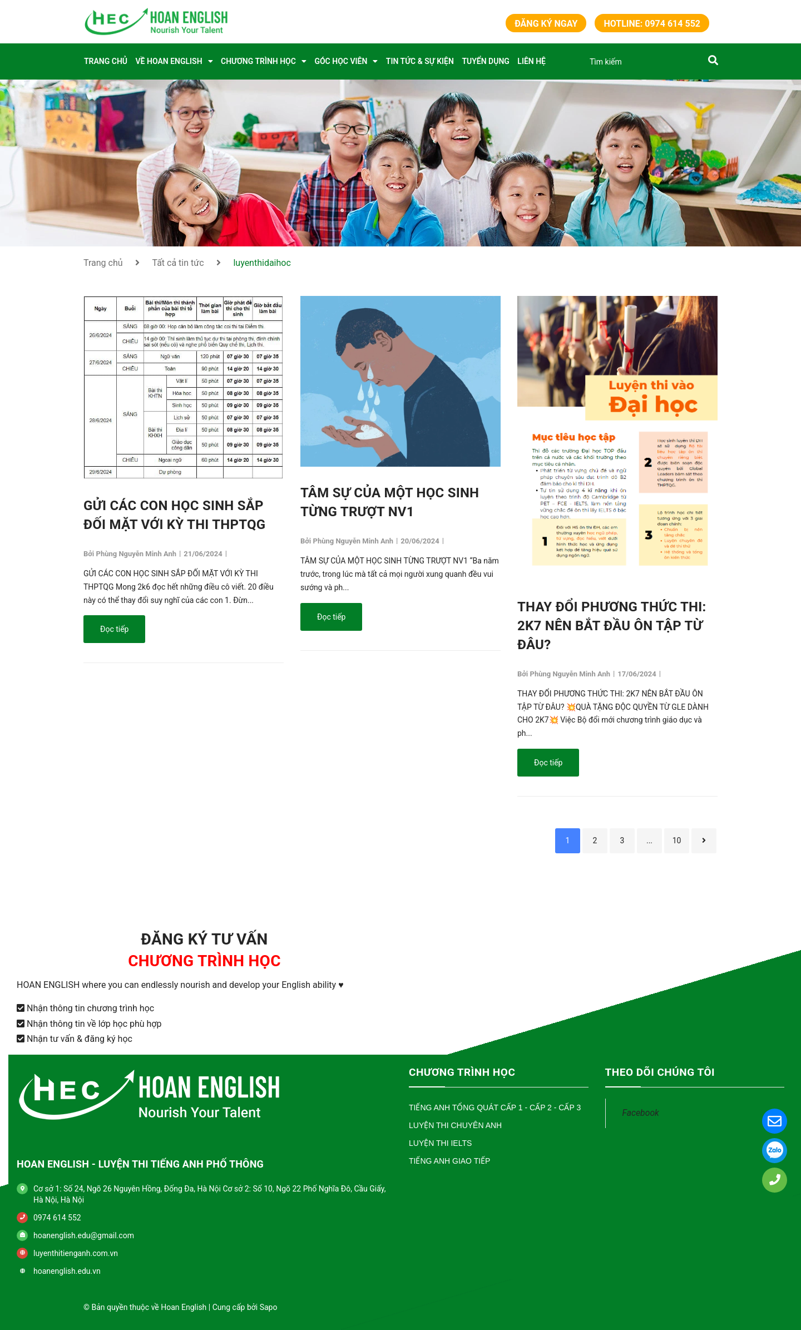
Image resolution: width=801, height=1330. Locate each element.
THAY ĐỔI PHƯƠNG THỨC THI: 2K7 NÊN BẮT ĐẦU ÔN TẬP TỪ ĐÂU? (611, 625)
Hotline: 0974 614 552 (652, 23)
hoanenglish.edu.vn (67, 1271)
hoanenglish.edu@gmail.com (83, 1235)
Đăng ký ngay (546, 23)
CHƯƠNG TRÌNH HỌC (462, 1072)
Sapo (269, 1307)
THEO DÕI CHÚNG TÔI (660, 1072)
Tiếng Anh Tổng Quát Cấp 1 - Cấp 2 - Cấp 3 (495, 1107)
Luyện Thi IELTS (440, 1143)
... (649, 840)
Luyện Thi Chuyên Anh (455, 1125)
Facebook (640, 1112)
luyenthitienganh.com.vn (75, 1253)
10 (677, 840)
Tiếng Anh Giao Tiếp (449, 1160)
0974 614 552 (57, 1217)
